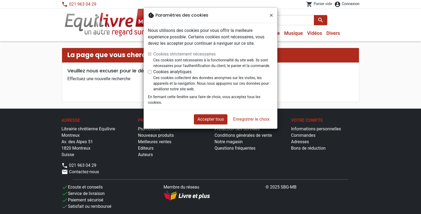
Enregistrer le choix (251, 119)
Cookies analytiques (172, 71)
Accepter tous (210, 119)
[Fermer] (271, 15)
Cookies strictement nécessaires (184, 54)
